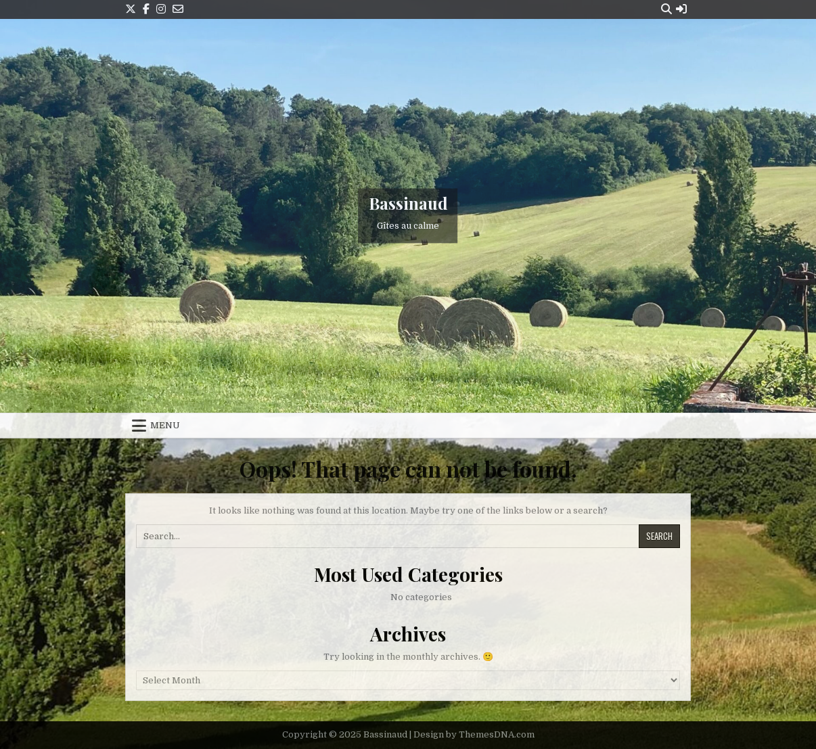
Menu (165, 425)
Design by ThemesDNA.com (474, 734)
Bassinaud (408, 203)
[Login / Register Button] (681, 9)
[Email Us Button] (178, 9)
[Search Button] (666, 9)
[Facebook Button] (146, 9)
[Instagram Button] (161, 9)
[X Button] (130, 9)
